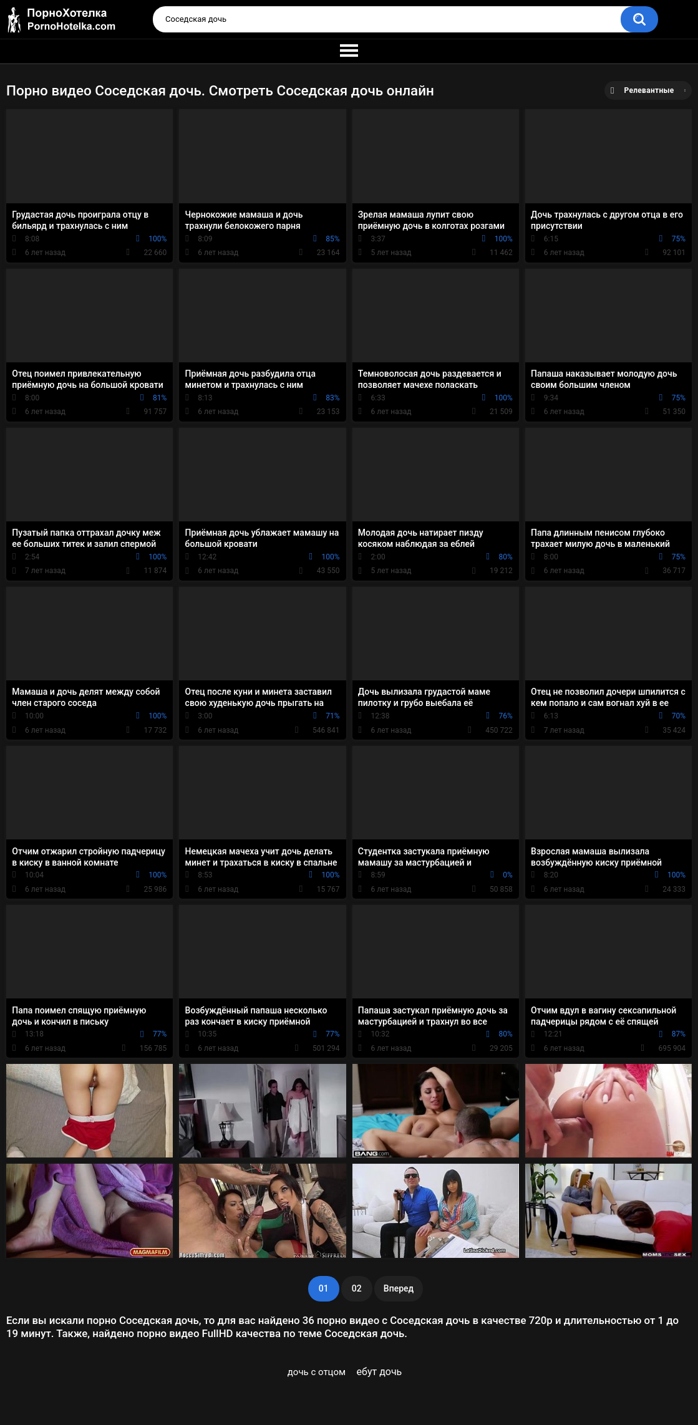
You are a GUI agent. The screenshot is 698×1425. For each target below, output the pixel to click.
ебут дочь (379, 1372)
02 (357, 1288)
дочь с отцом (317, 1372)
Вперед (399, 1288)
